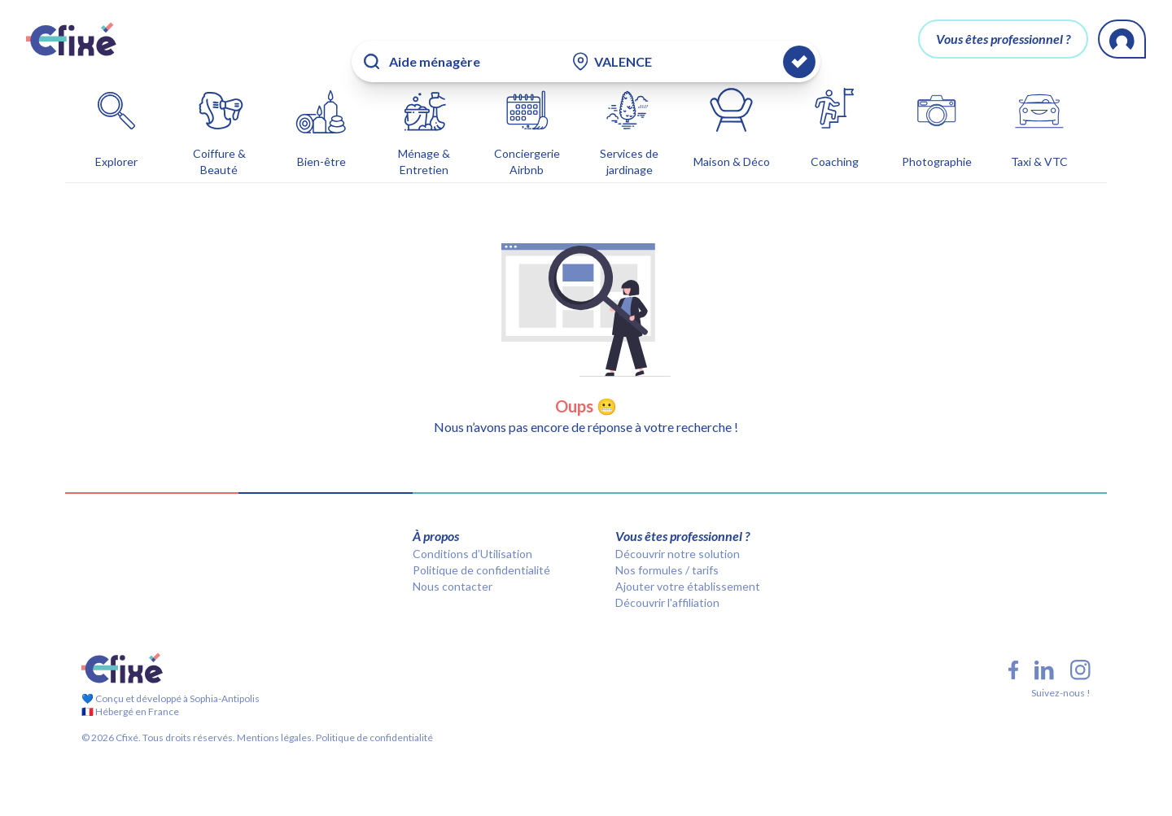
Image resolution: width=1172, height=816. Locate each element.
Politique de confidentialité (481, 544)
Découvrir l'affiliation (667, 576)
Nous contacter (452, 560)
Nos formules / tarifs (667, 544)
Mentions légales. (274, 711)
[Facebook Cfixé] (1013, 644)
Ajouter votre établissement (687, 560)
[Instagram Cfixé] (1080, 644)
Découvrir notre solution (677, 528)
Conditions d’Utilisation (472, 528)
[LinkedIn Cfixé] (1044, 644)
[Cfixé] (71, 39)
